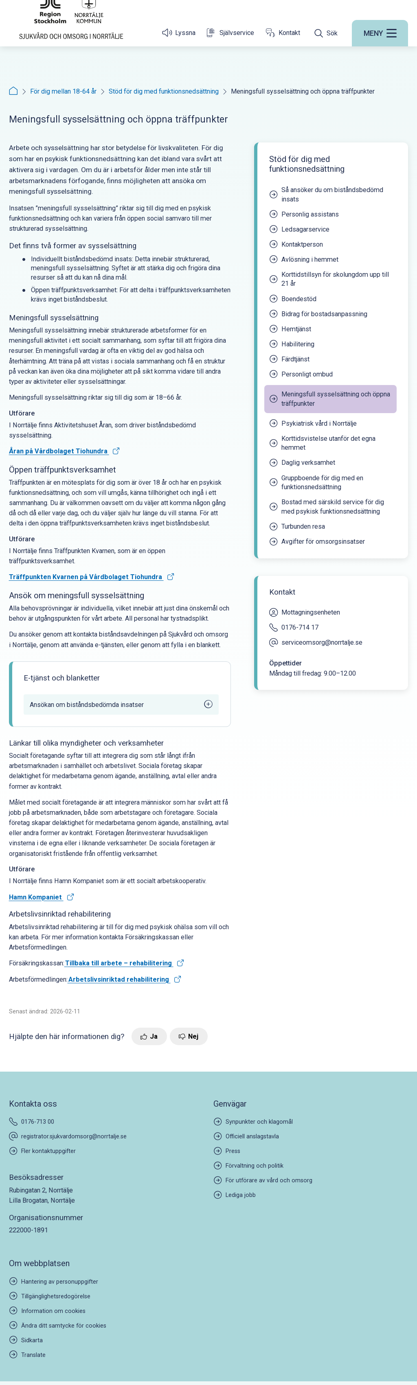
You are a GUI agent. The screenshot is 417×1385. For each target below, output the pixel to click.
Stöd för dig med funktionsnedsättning (164, 91)
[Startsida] (71, 38)
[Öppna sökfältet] (326, 55)
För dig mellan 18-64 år (63, 91)
